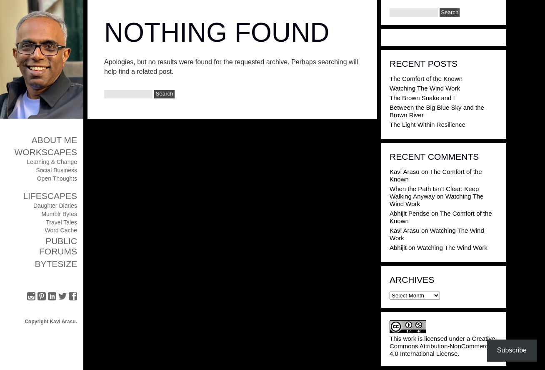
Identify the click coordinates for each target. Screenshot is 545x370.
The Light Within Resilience (427, 124)
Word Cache (61, 230)
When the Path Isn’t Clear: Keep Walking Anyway (434, 192)
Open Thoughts (57, 178)
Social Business (56, 170)
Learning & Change (52, 162)
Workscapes (45, 152)
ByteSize (56, 264)
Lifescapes (50, 196)
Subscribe (512, 350)
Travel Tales (61, 222)
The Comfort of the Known (426, 78)
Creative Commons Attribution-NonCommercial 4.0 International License (442, 346)
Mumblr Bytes (59, 214)
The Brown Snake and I (422, 97)
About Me (54, 140)
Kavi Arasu (405, 171)
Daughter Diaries (55, 205)
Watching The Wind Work (425, 88)
